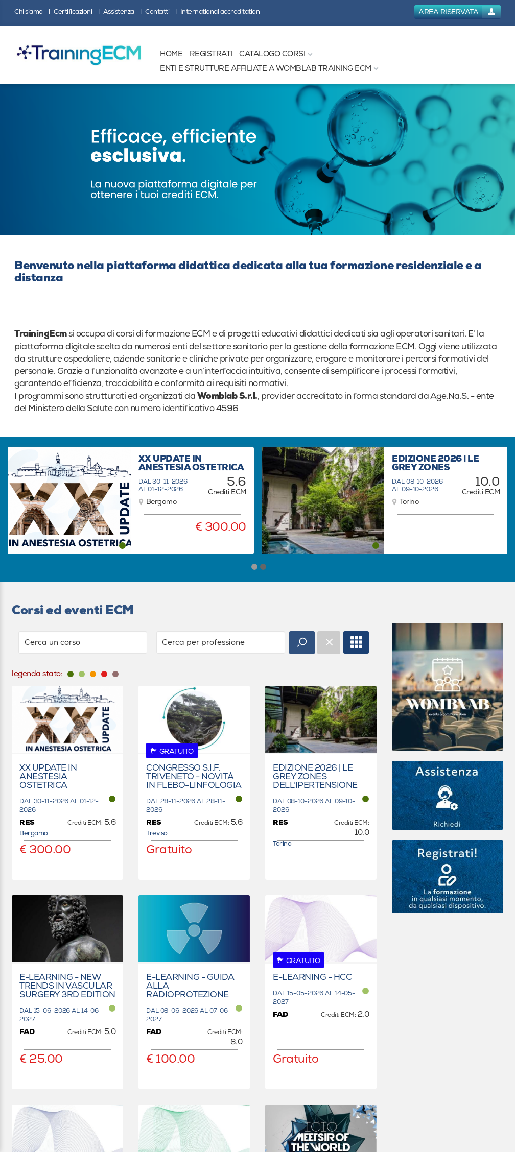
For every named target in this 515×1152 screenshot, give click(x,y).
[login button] (457, 12)
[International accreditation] (223, 11)
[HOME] (171, 54)
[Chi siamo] (32, 11)
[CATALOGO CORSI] (272, 54)
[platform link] (79, 54)
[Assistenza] (122, 11)
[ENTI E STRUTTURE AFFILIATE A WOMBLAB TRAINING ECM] (265, 68)
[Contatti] (160, 11)
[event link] (67, 783)
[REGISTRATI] (211, 54)
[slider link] (447, 686)
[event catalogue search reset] (328, 642)
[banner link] (257, 159)
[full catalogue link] (356, 642)
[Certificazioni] (76, 11)
